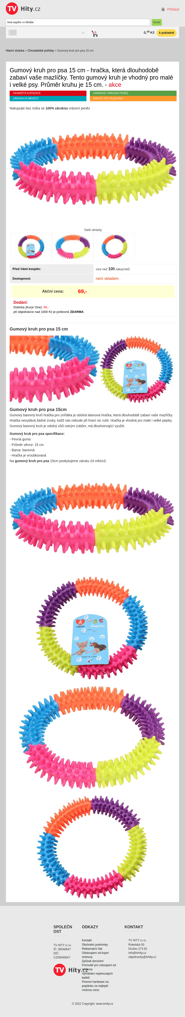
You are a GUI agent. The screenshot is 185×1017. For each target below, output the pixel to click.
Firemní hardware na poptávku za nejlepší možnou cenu (95, 986)
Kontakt (87, 940)
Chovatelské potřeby (40, 50)
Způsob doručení (93, 961)
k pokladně (166, 32)
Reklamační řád (92, 948)
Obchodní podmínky (95, 944)
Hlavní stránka (15, 50)
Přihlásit (173, 9)
